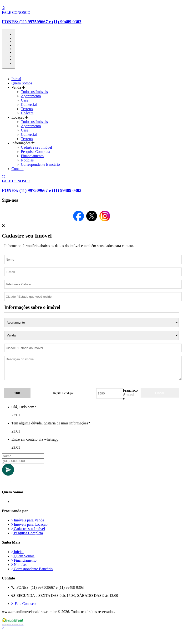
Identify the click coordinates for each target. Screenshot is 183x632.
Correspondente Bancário (40, 164)
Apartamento (31, 96)
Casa (24, 100)
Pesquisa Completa (35, 152)
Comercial (29, 104)
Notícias (27, 160)
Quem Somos (21, 83)
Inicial (16, 79)
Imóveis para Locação (29, 524)
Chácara (27, 113)
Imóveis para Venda (27, 520)
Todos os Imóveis (34, 92)
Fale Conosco (23, 604)
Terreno (27, 109)
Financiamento (32, 156)
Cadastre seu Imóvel (36, 147)
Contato (17, 169)
